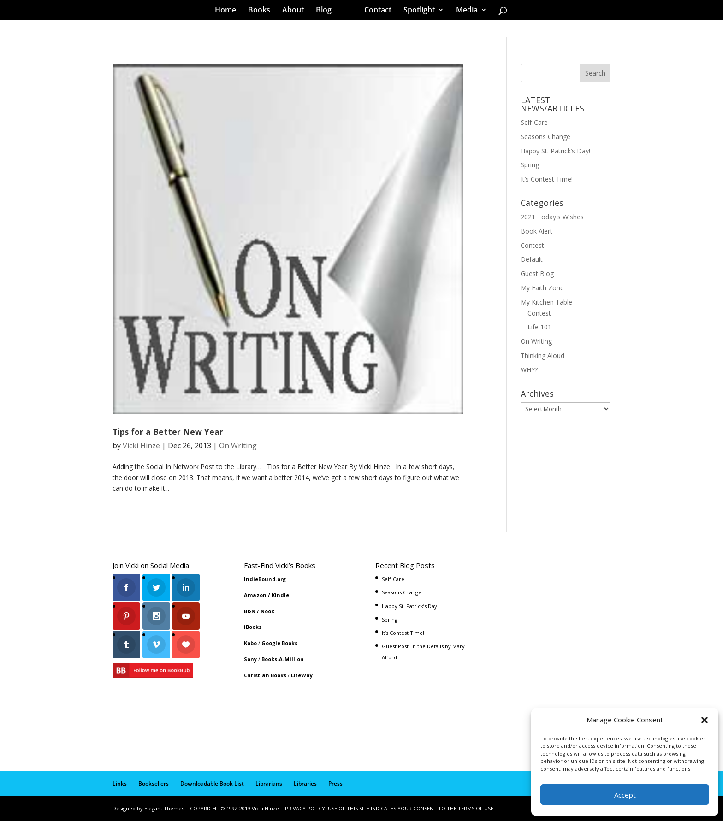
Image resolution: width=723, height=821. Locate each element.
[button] (704, 720)
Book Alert (536, 231)
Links (120, 783)
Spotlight (416, 11)
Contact (374, 11)
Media (463, 11)
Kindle (280, 595)
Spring (530, 164)
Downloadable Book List (212, 783)
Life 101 (539, 327)
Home (228, 11)
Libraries (305, 783)
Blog (327, 11)
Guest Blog (537, 273)
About (296, 11)
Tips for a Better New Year (168, 431)
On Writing (238, 445)
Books (262, 11)
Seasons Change (545, 136)
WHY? (529, 369)
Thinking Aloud (542, 355)
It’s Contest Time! (547, 179)
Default (532, 259)
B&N (249, 611)
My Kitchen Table (546, 302)
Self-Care (534, 122)
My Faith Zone (542, 287)
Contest (532, 245)
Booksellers (153, 783)
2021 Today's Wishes (552, 216)
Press (335, 783)
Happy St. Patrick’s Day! (555, 151)
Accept (625, 794)
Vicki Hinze (141, 445)
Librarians (268, 783)
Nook (267, 611)
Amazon (255, 595)
